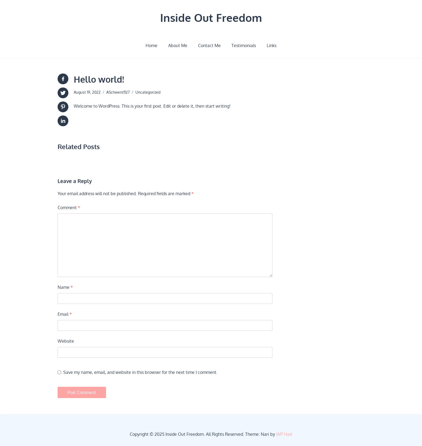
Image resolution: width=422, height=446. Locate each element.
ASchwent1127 (118, 92)
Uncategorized (147, 92)
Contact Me (209, 45)
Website (66, 341)
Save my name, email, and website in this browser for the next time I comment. (140, 372)
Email (65, 314)
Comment (69, 207)
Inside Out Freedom (211, 17)
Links (271, 45)
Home (151, 45)
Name (65, 287)
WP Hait (284, 434)
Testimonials (243, 45)
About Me (177, 45)
